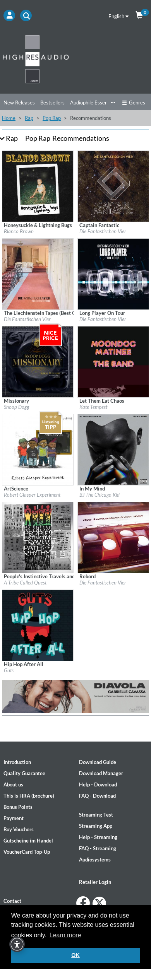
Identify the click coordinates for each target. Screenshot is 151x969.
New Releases (19, 102)
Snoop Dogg (16, 407)
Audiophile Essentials (93, 102)
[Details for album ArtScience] (38, 449)
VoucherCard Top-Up (26, 852)
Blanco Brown (19, 231)
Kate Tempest (93, 407)
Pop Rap (52, 118)
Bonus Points (18, 807)
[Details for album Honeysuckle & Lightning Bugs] (38, 186)
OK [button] (75, 955)
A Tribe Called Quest (25, 582)
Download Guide (97, 762)
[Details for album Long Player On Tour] (113, 273)
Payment (13, 818)
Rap (29, 118)
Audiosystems (95, 859)
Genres (133, 102)
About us (13, 784)
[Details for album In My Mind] (113, 449)
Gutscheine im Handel (28, 840)
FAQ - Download (97, 796)
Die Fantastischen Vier (102, 231)
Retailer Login (95, 882)
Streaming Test (96, 815)
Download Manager (101, 773)
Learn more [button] (65, 935)
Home (8, 118)
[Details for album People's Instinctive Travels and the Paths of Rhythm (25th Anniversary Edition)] (38, 537)
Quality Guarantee (24, 773)
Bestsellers (52, 102)
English (118, 16)
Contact (12, 901)
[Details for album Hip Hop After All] (38, 625)
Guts (9, 670)
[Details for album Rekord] (113, 537)
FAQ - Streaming (97, 848)
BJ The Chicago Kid (99, 495)
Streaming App (95, 826)
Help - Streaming (98, 837)
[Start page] (75, 59)
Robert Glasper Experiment (32, 495)
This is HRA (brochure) (28, 796)
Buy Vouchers (18, 829)
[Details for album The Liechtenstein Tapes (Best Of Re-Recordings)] (38, 273)
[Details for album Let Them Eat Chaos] (113, 361)
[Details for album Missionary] (38, 361)
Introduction (17, 762)
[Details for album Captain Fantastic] (113, 186)
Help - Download (98, 784)
